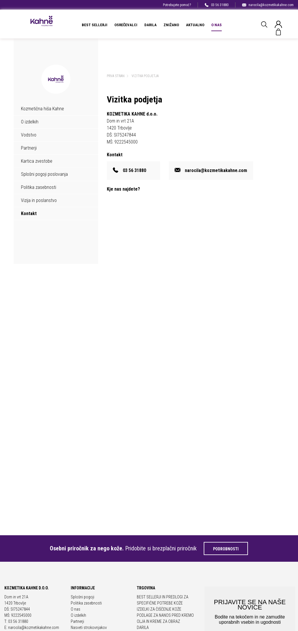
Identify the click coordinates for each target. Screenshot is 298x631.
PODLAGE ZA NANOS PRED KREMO (165, 615)
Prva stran (116, 76)
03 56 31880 (216, 5)
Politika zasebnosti (38, 187)
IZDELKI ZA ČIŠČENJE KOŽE (159, 609)
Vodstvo (28, 135)
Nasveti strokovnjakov (89, 627)
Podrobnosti (226, 549)
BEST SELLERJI (94, 25)
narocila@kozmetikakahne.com (268, 5)
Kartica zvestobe (36, 161)
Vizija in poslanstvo (39, 200)
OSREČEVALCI (125, 25)
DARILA (150, 25)
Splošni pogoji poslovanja (44, 174)
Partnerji (29, 148)
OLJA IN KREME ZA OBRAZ (158, 621)
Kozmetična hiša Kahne (42, 108)
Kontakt (29, 213)
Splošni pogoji (82, 597)
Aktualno (195, 25)
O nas (216, 25)
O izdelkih (29, 122)
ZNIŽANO (171, 25)
